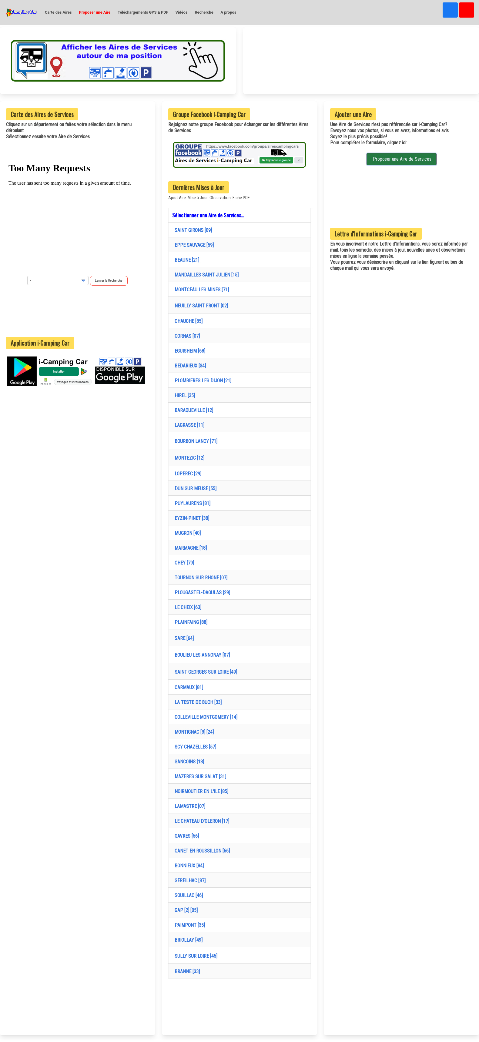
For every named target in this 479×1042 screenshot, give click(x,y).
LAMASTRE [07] (188, 806)
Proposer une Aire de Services (401, 159)
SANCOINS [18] (188, 762)
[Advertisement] (77, 311)
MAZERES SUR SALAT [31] (199, 776)
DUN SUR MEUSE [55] (194, 488)
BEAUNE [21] (185, 260)
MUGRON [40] (186, 533)
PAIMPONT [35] (188, 925)
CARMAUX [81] (187, 687)
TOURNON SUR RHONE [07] (199, 578)
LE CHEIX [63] (186, 607)
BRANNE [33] (186, 971)
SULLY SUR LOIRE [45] (194, 956)
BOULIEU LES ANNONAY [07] (201, 655)
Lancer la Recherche (108, 280)
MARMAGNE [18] (189, 548)
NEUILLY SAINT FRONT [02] (200, 306)
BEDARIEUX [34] (189, 366)
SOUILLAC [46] (187, 895)
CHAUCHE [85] (187, 321)
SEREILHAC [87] (189, 880)
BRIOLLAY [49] (187, 940)
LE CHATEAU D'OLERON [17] (200, 821)
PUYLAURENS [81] (191, 503)
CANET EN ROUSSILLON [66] (201, 851)
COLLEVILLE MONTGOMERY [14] (204, 717)
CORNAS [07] (186, 336)
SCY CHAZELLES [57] (194, 747)
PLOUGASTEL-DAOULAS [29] (201, 592)
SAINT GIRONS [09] (192, 230)
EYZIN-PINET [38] (190, 518)
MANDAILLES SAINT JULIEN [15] (205, 275)
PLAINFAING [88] (189, 622)
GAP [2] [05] (185, 910)
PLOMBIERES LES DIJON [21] (201, 381)
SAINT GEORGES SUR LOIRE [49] (204, 672)
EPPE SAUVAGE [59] (193, 245)
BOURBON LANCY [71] (194, 441)
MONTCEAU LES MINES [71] (200, 290)
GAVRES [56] (185, 836)
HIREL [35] (183, 395)
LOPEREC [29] (186, 474)
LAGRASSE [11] (188, 425)
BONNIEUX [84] (188, 866)
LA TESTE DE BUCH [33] (197, 702)
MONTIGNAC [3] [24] (193, 732)
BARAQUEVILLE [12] (192, 410)
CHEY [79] (183, 563)
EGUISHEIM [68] (188, 351)
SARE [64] (183, 638)
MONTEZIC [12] (188, 458)
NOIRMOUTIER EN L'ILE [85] (200, 791)
